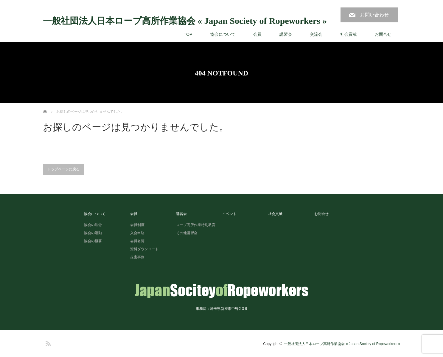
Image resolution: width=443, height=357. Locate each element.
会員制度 (137, 225)
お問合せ (383, 34)
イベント (229, 214)
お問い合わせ (374, 14)
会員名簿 (137, 241)
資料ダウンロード (144, 249)
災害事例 (137, 257)
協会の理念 (93, 225)
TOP (188, 34)
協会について (222, 34)
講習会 (285, 34)
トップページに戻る (63, 169)
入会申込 (137, 233)
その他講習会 (187, 233)
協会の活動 (93, 233)
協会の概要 (93, 241)
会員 (257, 34)
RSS (47, 342)
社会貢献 (348, 34)
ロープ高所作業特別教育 (195, 225)
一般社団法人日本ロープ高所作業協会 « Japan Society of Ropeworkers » (185, 20)
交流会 (316, 34)
